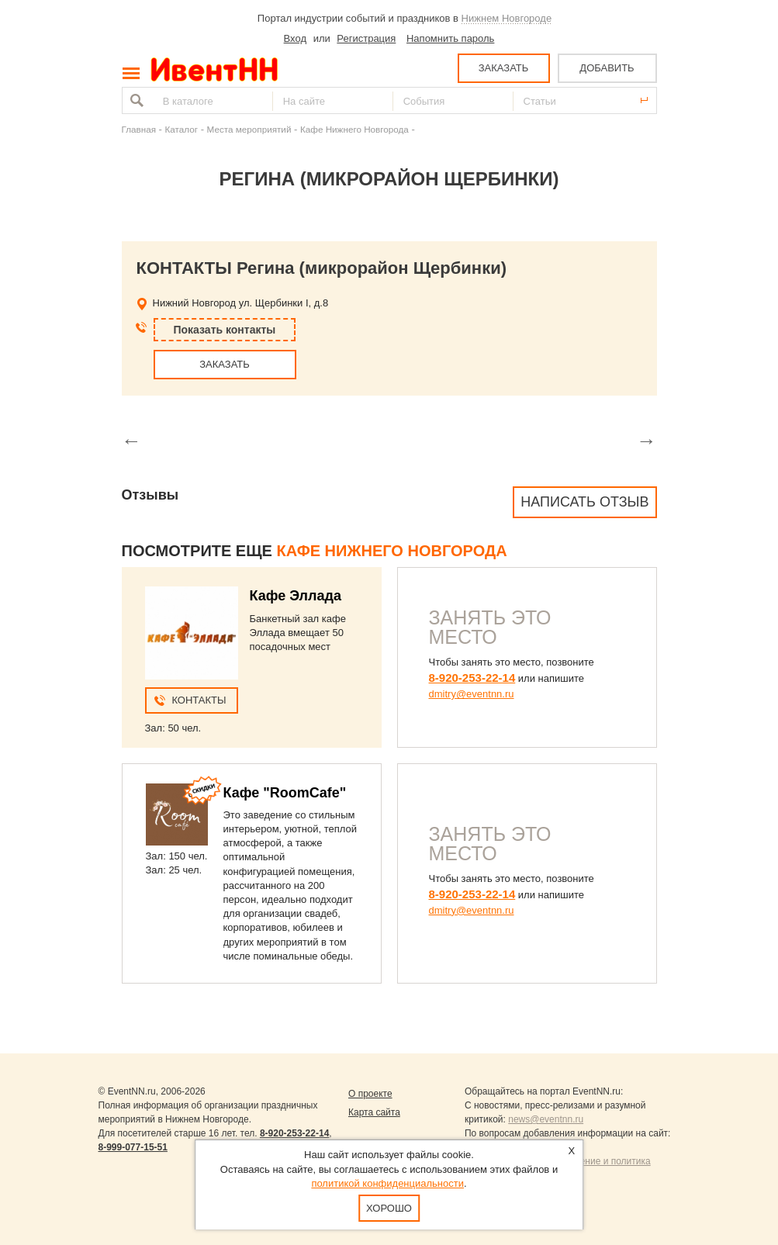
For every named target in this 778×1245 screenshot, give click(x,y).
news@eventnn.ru (545, 1119)
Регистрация (366, 38)
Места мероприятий (249, 129)
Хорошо (389, 1208)
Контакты (198, 700)
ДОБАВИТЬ (606, 68)
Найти (134, 100)
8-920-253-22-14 (472, 677)
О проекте (370, 1093)
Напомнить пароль (450, 38)
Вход (295, 38)
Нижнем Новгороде (507, 18)
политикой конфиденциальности (387, 1183)
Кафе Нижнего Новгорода (354, 129)
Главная (139, 129)
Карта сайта (374, 1112)
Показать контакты (225, 329)
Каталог (182, 129)
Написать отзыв (584, 502)
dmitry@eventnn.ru (471, 694)
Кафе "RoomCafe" (285, 793)
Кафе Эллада (295, 595)
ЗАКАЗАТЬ (504, 68)
